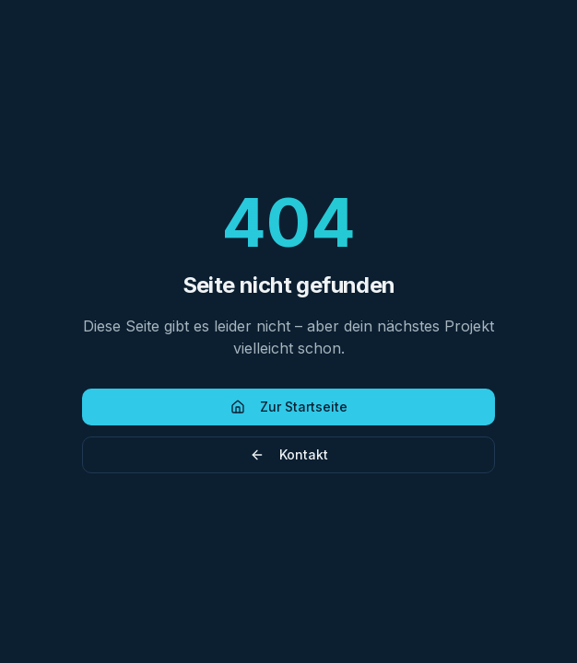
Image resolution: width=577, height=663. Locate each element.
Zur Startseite (288, 406)
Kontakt (289, 454)
